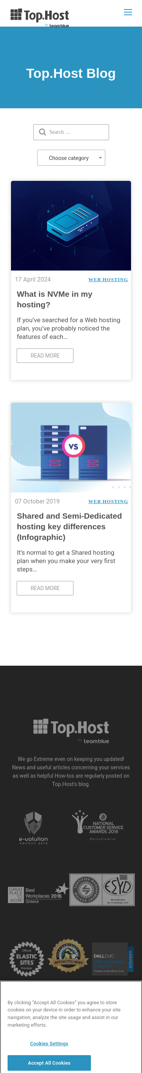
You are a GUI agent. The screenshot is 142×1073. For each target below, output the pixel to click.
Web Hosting (108, 279)
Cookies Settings (49, 1046)
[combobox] (71, 158)
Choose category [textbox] (69, 158)
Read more (45, 356)
